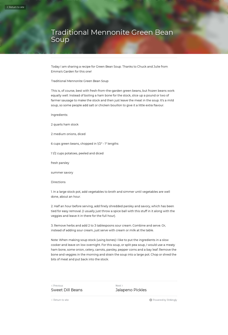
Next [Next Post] (119, 285)
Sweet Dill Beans (66, 290)
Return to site (15, 7)
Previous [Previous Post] (57, 285)
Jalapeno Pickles (131, 290)
